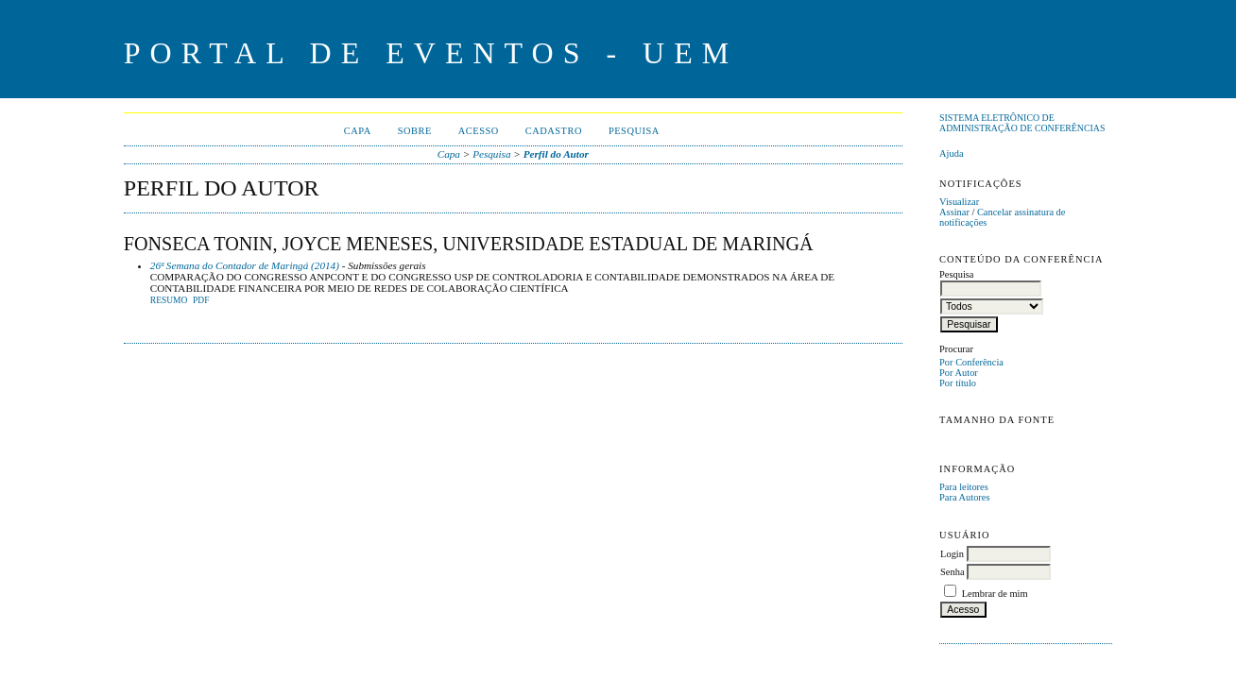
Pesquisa (634, 131)
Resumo (169, 300)
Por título (957, 383)
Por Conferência (971, 362)
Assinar (954, 212)
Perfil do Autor (556, 154)
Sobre (415, 131)
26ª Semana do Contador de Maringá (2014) (244, 265)
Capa (357, 131)
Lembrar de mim (995, 593)
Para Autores (964, 497)
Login (952, 554)
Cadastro (553, 131)
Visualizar (959, 201)
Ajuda (951, 153)
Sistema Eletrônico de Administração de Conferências (1022, 122)
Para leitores (963, 487)
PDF (201, 300)
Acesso (478, 131)
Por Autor (958, 372)
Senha (952, 572)
